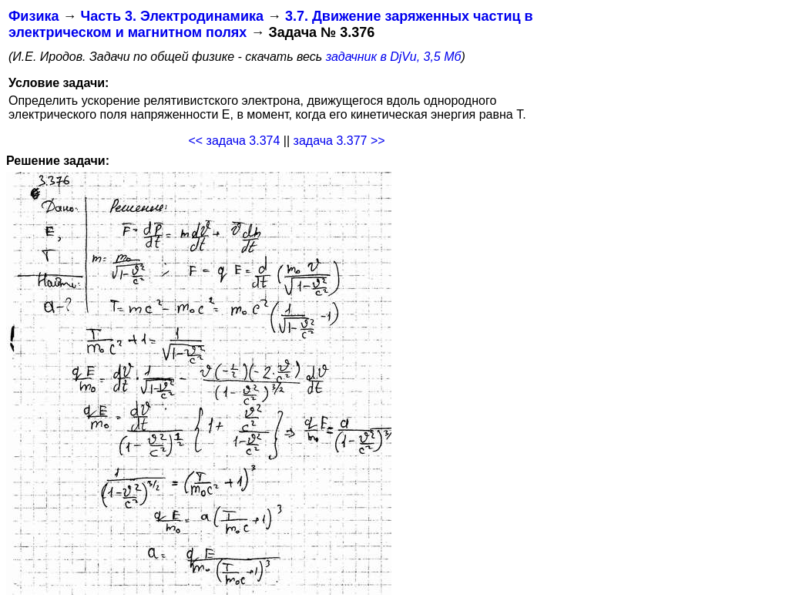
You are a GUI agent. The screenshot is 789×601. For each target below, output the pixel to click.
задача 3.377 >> (339, 140)
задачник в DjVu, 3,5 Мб (394, 56)
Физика (33, 16)
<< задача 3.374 (234, 140)
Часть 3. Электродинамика (171, 16)
